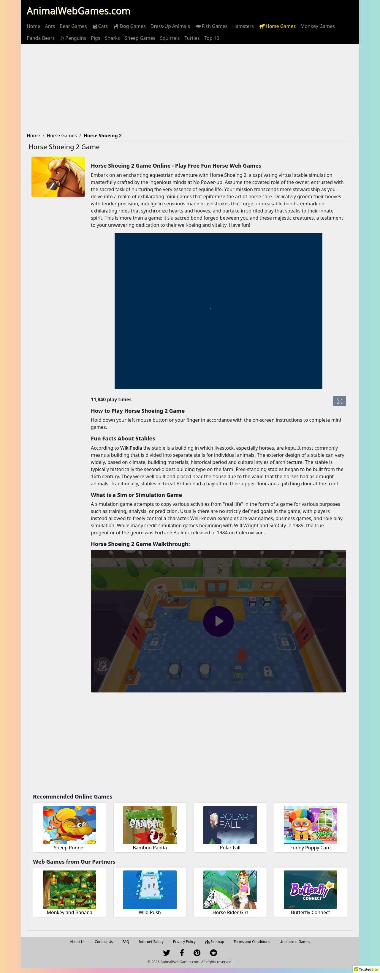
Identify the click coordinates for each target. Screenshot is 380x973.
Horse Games (277, 26)
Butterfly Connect (310, 912)
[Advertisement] (190, 88)
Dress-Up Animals (170, 26)
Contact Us (104, 941)
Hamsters (243, 26)
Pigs (95, 38)
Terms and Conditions (252, 941)
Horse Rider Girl (230, 912)
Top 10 (212, 38)
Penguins (72, 38)
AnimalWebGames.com (78, 10)
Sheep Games (140, 38)
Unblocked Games (295, 941)
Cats (100, 26)
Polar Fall (230, 847)
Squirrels (170, 38)
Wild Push (150, 912)
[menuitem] (33, 26)
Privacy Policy (184, 941)
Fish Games (211, 26)
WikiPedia (131, 448)
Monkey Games (317, 26)
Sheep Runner (69, 847)
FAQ (125, 941)
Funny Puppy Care (310, 847)
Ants (50, 26)
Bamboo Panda (150, 847)
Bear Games (73, 26)
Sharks (112, 38)
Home (33, 26)
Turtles (192, 38)
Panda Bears (41, 38)
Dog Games (129, 26)
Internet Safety (151, 941)
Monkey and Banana (69, 912)
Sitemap (214, 941)
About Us (78, 941)
